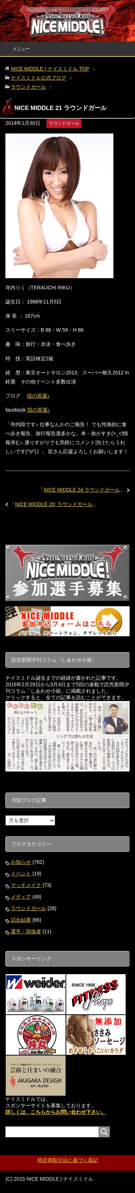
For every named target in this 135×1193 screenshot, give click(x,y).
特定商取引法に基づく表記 (67, 1160)
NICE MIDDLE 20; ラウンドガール (54, 504)
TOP (50, 69)
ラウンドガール (64, 123)
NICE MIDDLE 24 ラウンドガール (82, 490)
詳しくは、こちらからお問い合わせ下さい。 (55, 1112)
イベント (21, 873)
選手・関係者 (26, 931)
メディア (21, 897)
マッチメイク (26, 885)
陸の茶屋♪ (38, 396)
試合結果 (21, 920)
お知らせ (21, 862)
